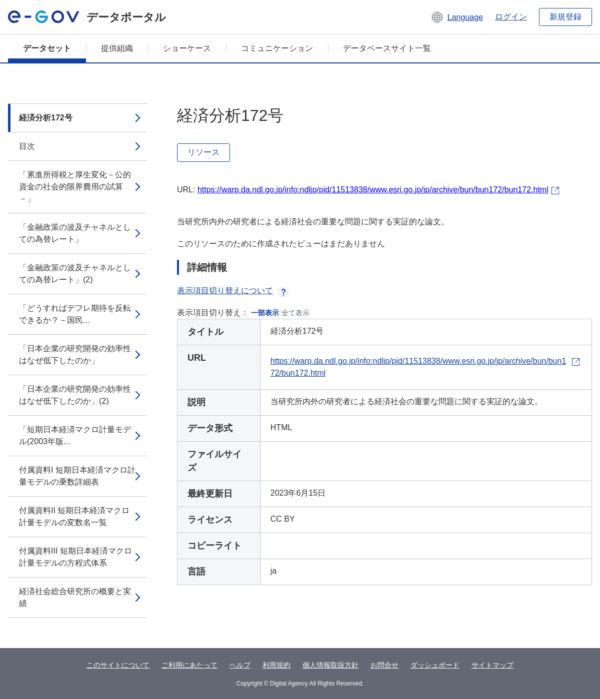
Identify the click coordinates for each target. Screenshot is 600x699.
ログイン (511, 16)
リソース (204, 152)
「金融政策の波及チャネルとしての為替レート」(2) (75, 273)
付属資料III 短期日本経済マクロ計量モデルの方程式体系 (75, 557)
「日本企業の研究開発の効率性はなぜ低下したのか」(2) (75, 395)
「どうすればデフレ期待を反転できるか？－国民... (75, 314)
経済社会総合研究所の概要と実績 (75, 597)
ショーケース (187, 48)
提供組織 (117, 48)
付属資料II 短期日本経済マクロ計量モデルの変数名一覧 (74, 516)
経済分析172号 (45, 117)
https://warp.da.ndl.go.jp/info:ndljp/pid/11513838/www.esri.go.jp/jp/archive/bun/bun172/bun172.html (373, 189)
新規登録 (566, 16)
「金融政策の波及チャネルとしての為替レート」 (75, 233)
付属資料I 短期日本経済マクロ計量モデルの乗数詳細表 (77, 476)
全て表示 (296, 313)
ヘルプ (240, 665)
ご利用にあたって (190, 665)
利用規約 (276, 665)
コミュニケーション (277, 48)
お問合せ (384, 665)
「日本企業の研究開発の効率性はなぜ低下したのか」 (75, 354)
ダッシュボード (435, 665)
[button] (456, 16)
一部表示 (265, 313)
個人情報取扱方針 (330, 665)
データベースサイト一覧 (387, 48)
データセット (47, 48)
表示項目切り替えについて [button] (233, 290)
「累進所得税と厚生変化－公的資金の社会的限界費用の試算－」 (75, 186)
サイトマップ (493, 665)
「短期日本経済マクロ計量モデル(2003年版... (75, 435)
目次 (27, 146)
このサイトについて (118, 665)
